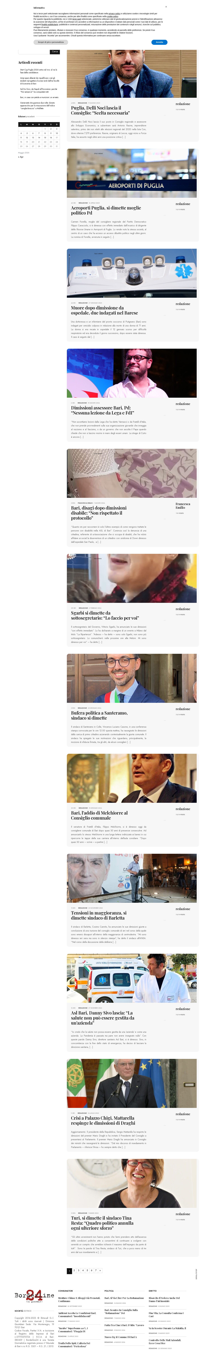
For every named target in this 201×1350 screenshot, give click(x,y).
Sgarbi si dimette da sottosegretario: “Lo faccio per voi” (104, 604)
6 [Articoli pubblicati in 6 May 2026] (33, 133)
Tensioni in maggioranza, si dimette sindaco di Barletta (100, 900)
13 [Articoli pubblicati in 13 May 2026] (33, 137)
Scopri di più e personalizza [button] (51, 42)
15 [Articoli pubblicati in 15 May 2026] (45, 137)
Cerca (55, 51)
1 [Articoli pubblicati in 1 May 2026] (45, 129)
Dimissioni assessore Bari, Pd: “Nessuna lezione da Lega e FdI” (103, 406)
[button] (166, 6)
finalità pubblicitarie (49, 24)
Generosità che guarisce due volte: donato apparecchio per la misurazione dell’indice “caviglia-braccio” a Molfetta (37, 105)
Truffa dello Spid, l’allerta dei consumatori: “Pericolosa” (74, 1321)
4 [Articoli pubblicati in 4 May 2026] (21, 133)
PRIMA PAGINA (20, 1342)
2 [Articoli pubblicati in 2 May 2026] (51, 129)
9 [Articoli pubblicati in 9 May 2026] (51, 133)
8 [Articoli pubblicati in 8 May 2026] (45, 133)
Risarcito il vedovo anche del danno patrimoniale (164, 1275)
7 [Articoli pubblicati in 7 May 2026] (39, 133)
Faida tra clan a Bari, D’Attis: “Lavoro (124, 1301)
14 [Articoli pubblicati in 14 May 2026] (39, 137)
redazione (82, 103)
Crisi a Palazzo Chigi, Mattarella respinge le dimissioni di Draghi (105, 1098)
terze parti (76, 19)
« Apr (20, 157)
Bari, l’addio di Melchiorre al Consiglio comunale (102, 802)
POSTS (182, 109)
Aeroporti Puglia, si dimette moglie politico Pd (99, 208)
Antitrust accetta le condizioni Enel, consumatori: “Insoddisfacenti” (77, 1291)
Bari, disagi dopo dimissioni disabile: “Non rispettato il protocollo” (105, 505)
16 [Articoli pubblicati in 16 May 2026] (51, 137)
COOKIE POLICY (52, 1342)
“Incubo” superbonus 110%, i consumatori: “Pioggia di (73, 1306)
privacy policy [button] (114, 13)
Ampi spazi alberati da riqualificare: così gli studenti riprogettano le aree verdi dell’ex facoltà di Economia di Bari (39, 81)
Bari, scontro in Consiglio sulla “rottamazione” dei (121, 1287)
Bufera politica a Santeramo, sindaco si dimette (102, 703)
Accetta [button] (159, 42)
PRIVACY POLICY (35, 1342)
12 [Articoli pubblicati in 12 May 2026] (27, 137)
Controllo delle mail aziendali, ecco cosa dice (165, 1318)
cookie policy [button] (112, 16)
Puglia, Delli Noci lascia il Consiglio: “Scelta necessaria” (100, 109)
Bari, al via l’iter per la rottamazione (124, 1273)
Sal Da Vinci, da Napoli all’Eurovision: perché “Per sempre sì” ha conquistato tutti (38, 90)
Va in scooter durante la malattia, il (167, 1304)
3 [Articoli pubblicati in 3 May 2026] (56, 129)
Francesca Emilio (85, 498)
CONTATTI (65, 1342)
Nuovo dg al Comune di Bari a (121, 1312)
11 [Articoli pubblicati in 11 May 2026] (21, 137)
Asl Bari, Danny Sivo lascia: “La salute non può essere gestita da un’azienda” (105, 999)
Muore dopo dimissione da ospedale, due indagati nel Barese (104, 307)
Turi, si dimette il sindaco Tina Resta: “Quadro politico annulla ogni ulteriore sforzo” (103, 1200)
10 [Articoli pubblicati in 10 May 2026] (57, 133)
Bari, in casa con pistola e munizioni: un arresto (39, 97)
